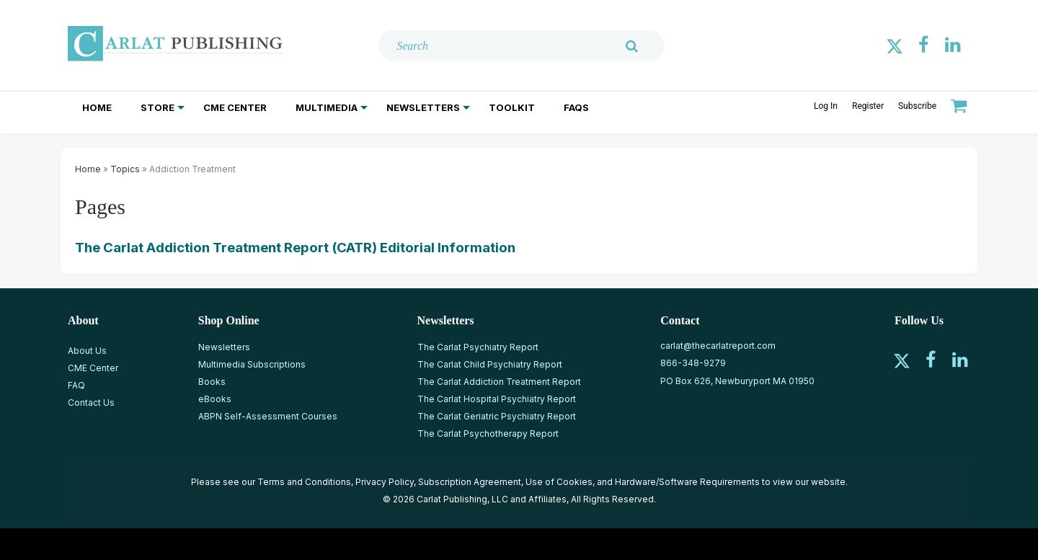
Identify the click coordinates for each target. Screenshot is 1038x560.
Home (97, 107)
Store (157, 107)
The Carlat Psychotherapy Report (488, 433)
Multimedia (327, 107)
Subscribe (917, 106)
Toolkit (512, 107)
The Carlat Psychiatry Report (477, 347)
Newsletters (423, 107)
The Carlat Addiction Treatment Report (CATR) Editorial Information (295, 247)
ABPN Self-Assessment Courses (267, 416)
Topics (125, 169)
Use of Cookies (559, 481)
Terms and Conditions (304, 481)
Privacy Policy (384, 481)
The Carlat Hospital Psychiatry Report (496, 399)
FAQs (576, 107)
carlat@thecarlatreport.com (718, 345)
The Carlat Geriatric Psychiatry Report (496, 416)
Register (868, 106)
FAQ (76, 385)
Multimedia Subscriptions (252, 364)
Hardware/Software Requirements (687, 481)
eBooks (214, 399)
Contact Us (91, 402)
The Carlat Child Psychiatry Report (489, 364)
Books (212, 381)
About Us (87, 350)
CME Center (235, 107)
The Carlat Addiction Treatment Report (499, 381)
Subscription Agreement (469, 481)
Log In (826, 106)
